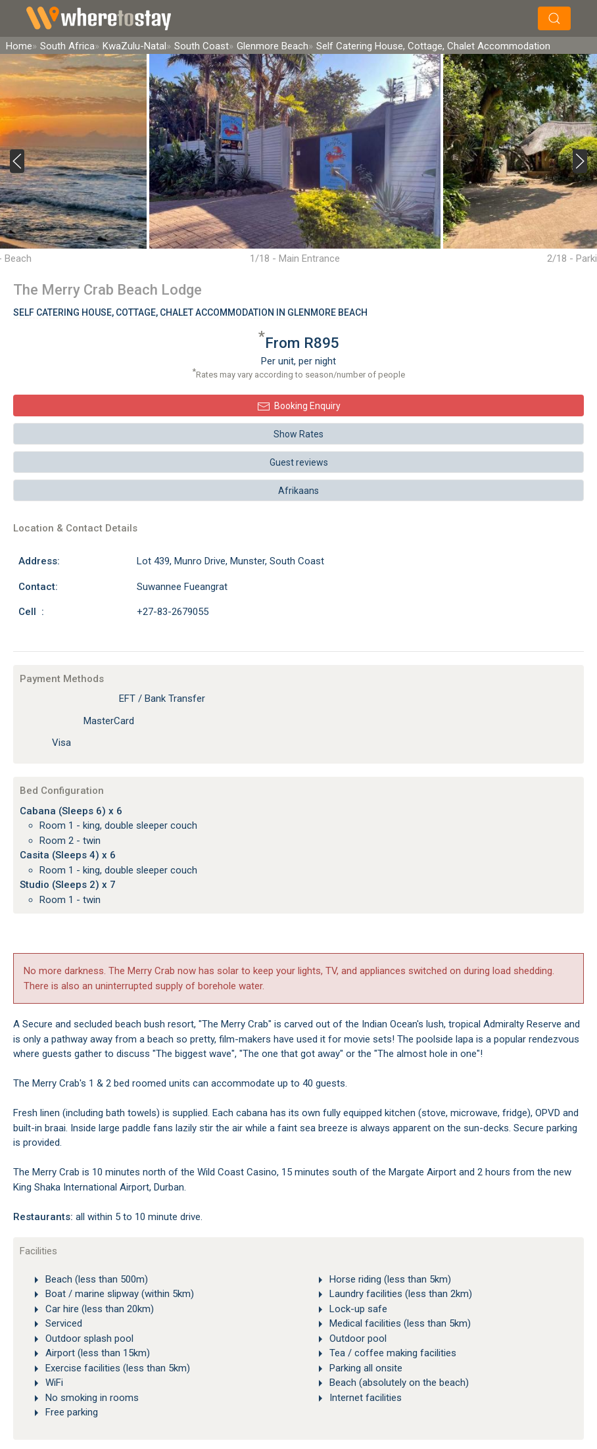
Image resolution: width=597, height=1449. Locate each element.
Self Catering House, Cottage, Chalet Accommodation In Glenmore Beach (190, 312)
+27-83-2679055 (172, 612)
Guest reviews (299, 462)
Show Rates (298, 434)
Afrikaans (298, 490)
